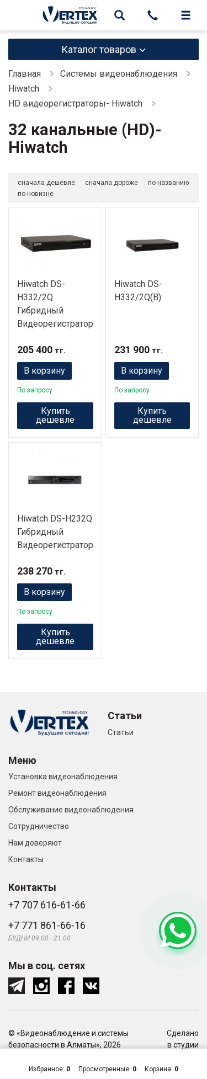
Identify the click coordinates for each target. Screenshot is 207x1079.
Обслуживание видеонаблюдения (71, 809)
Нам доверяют (35, 842)
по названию (168, 183)
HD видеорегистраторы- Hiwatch (75, 103)
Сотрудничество (38, 826)
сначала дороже (111, 183)
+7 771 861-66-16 (47, 925)
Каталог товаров (98, 49)
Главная (24, 73)
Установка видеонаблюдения (63, 776)
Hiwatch (23, 88)
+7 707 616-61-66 (47, 905)
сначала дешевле (46, 183)
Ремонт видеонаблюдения (57, 793)
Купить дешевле (55, 415)
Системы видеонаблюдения (118, 73)
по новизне (36, 194)
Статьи (121, 732)
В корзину (44, 370)
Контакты (26, 859)
